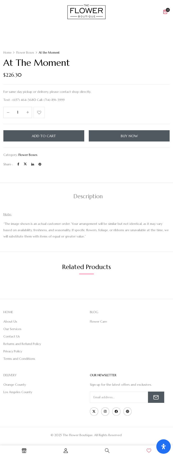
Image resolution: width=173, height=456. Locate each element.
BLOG (94, 312)
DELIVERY (10, 375)
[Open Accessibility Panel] (163, 446)
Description (88, 196)
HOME (8, 312)
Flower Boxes (25, 53)
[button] (165, 12)
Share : (8, 164)
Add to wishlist (39, 112)
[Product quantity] (18, 112)
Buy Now (129, 136)
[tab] (88, 197)
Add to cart (44, 136)
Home (7, 53)
